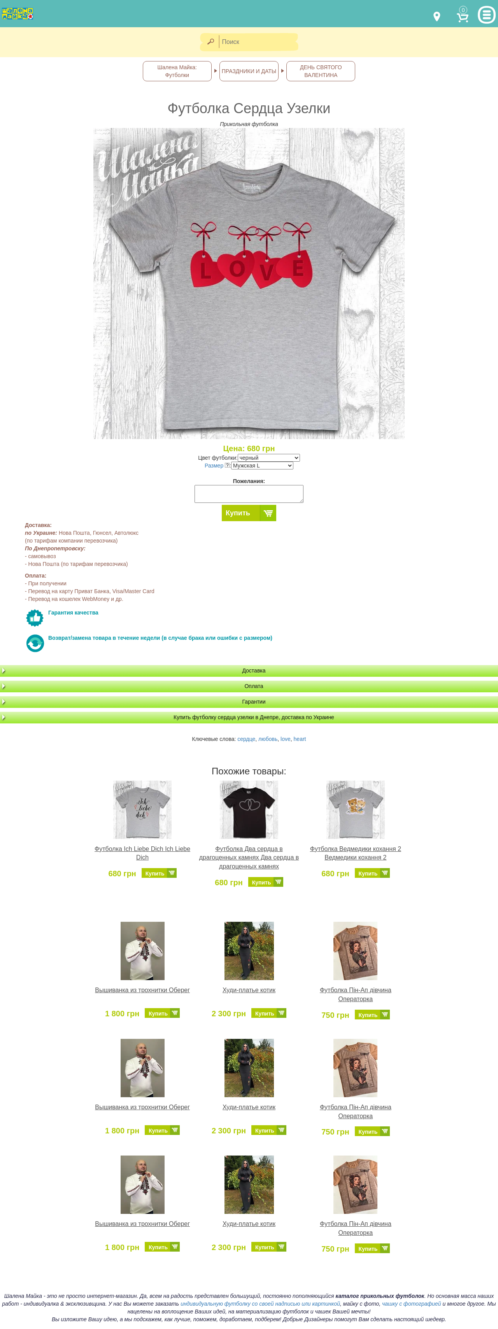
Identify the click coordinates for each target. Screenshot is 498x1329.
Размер (217, 465)
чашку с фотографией (411, 1304)
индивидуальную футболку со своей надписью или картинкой (260, 1304)
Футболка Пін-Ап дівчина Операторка (355, 994)
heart (300, 739)
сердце (246, 739)
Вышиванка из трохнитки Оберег (142, 990)
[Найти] (210, 42)
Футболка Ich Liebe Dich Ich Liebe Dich (142, 853)
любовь (267, 739)
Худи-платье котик (249, 990)
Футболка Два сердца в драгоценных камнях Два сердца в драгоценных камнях (249, 858)
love (286, 739)
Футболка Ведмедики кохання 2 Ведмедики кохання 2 (355, 853)
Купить (238, 513)
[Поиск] (261, 42)
